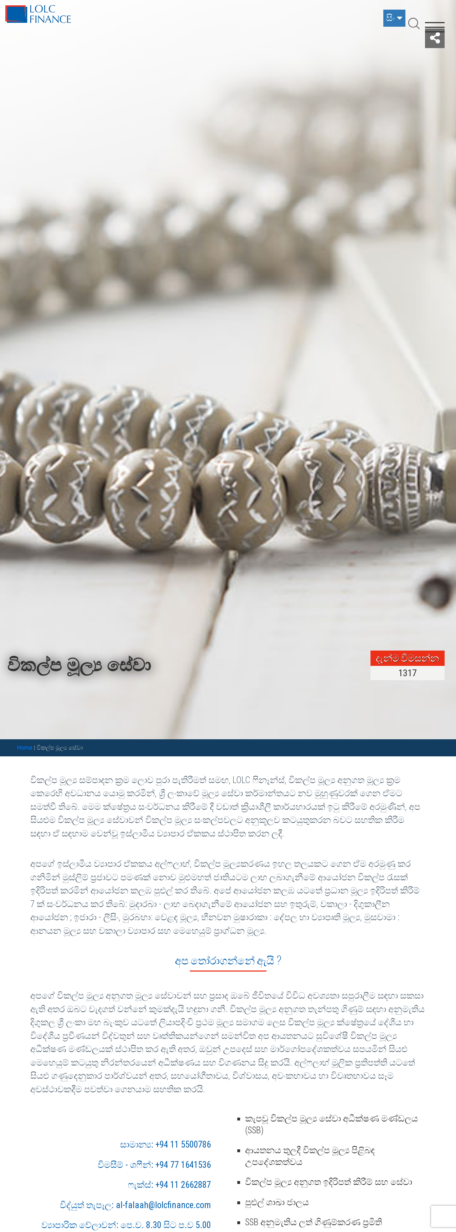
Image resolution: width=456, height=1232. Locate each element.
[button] (435, 38)
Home (24, 747)
